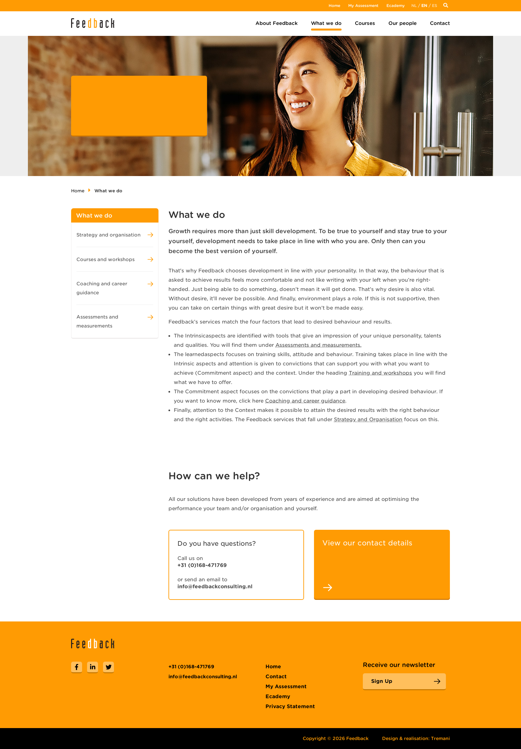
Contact (440, 23)
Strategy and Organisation (368, 419)
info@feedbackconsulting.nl (215, 587)
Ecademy (395, 5)
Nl (414, 5)
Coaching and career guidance (305, 401)
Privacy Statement (290, 706)
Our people (402, 23)
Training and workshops (380, 373)
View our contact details (367, 543)
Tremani (440, 738)
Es (434, 5)
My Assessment (363, 5)
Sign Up (381, 681)
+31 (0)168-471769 (202, 565)
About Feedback (277, 23)
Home (334, 5)
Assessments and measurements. (318, 345)
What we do (326, 23)
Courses (365, 23)
